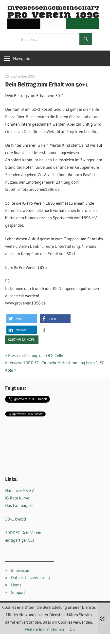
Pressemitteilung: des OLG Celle (35, 355)
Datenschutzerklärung (30, 577)
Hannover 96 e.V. (20, 490)
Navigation (23, 58)
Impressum (20, 570)
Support (18, 592)
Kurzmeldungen (22, 339)
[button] (21, 318)
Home (16, 584)
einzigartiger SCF (20, 540)
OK (72, 629)
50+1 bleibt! (15, 519)
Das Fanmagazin (20, 505)
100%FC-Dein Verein (23, 532)
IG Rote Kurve (17, 497)
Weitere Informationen (44, 629)
